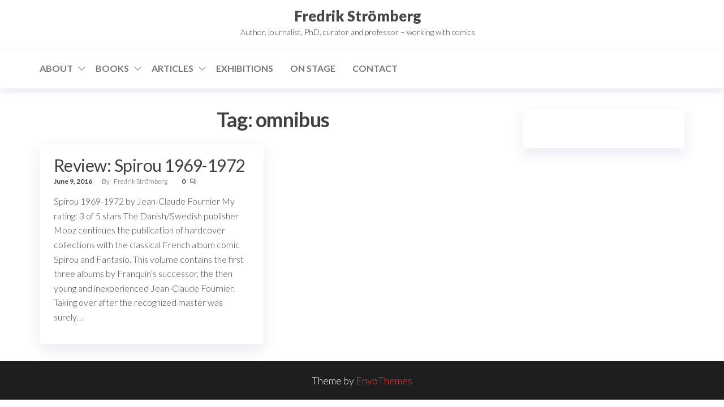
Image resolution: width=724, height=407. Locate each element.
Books (112, 68)
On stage (312, 68)
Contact (375, 68)
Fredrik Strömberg (357, 16)
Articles (172, 68)
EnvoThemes (384, 380)
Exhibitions (244, 68)
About (56, 68)
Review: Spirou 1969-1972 (149, 165)
